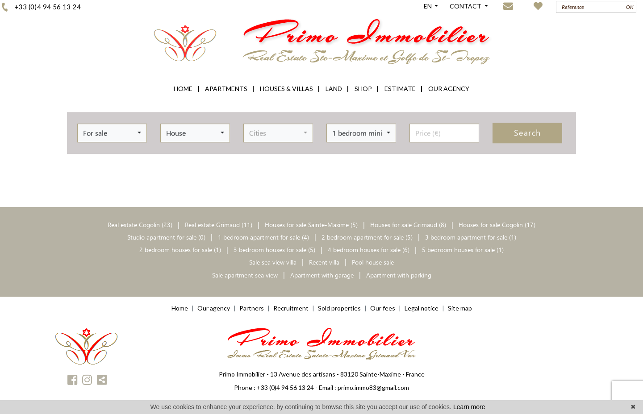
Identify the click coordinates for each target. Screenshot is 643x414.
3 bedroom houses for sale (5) (274, 249)
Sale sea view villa (272, 262)
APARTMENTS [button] (226, 88)
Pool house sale (373, 262)
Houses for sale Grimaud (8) (408, 224)
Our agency (213, 308)
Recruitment (291, 308)
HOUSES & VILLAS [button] (286, 88)
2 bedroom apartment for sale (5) (367, 237)
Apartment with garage (322, 275)
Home (179, 308)
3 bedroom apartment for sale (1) (470, 237)
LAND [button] (334, 88)
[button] (112, 131)
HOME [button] (183, 88)
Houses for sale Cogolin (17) (497, 224)
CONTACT (466, 6)
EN (428, 6)
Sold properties (339, 308)
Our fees (382, 308)
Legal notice (421, 308)
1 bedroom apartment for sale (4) (263, 237)
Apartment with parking (398, 275)
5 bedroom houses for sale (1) (463, 249)
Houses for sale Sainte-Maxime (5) (311, 224)
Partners (251, 308)
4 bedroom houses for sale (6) (368, 249)
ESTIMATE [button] (400, 88)
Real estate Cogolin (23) (141, 224)
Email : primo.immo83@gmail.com (364, 387)
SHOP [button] (363, 88)
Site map (460, 308)
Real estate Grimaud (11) (219, 224)
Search (527, 130)
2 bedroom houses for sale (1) (180, 249)
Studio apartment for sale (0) (166, 237)
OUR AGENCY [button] (448, 88)
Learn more (469, 406)
